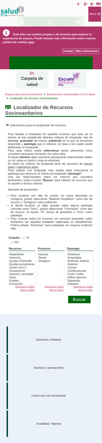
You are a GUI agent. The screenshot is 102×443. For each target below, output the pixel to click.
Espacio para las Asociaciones (24, 94)
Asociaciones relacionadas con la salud (71, 94)
